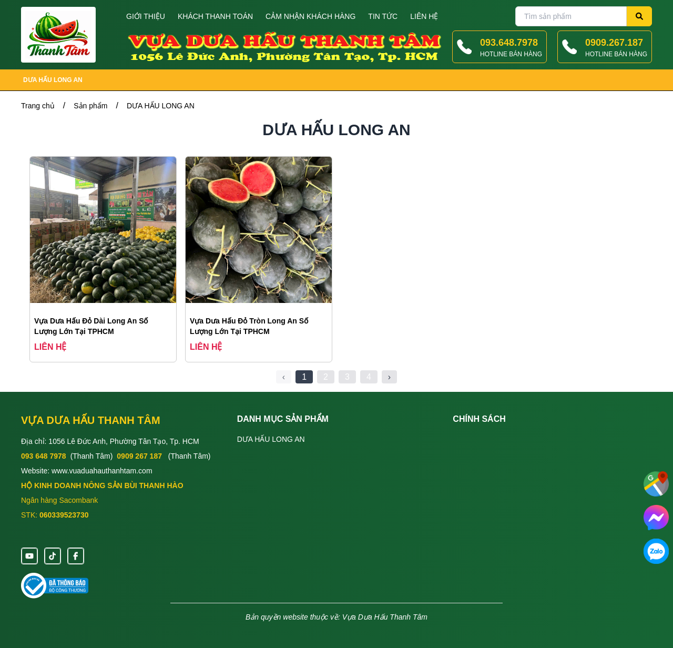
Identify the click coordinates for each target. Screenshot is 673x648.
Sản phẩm (90, 106)
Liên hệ (424, 16)
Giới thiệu (145, 16)
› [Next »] (389, 376)
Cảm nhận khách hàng (310, 16)
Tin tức (382, 16)
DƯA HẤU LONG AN (53, 80)
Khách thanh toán (215, 16)
